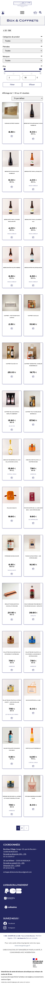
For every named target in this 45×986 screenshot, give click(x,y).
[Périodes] (22, 51)
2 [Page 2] (22, 828)
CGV (15, 938)
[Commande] (27, 98)
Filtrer (12, 85)
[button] (40, 12)
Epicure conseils (31, 938)
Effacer (32, 85)
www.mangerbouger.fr (22, 946)
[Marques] (22, 60)
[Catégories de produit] (22, 41)
